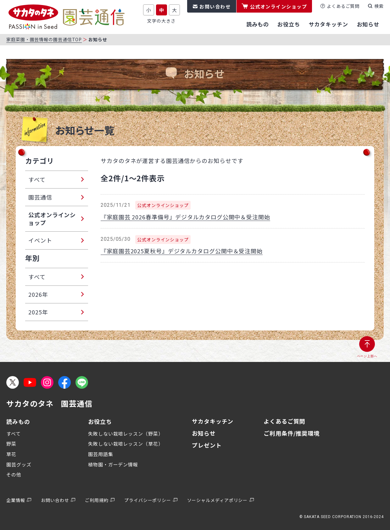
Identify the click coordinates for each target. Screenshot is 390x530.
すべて (13, 433)
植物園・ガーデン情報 (113, 464)
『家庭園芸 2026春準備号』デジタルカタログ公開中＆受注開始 (185, 217)
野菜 (11, 443)
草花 (11, 454)
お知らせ (204, 433)
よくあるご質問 (343, 6)
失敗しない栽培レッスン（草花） (125, 443)
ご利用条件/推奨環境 (292, 433)
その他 (13, 474)
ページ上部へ (367, 356)
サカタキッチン (212, 421)
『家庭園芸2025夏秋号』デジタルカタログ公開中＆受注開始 (182, 251)
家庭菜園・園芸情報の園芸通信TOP (44, 39)
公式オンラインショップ (278, 6)
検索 (379, 6)
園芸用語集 (100, 454)
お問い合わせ (215, 6)
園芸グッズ (18, 464)
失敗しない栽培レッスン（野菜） (125, 433)
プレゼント (207, 445)
